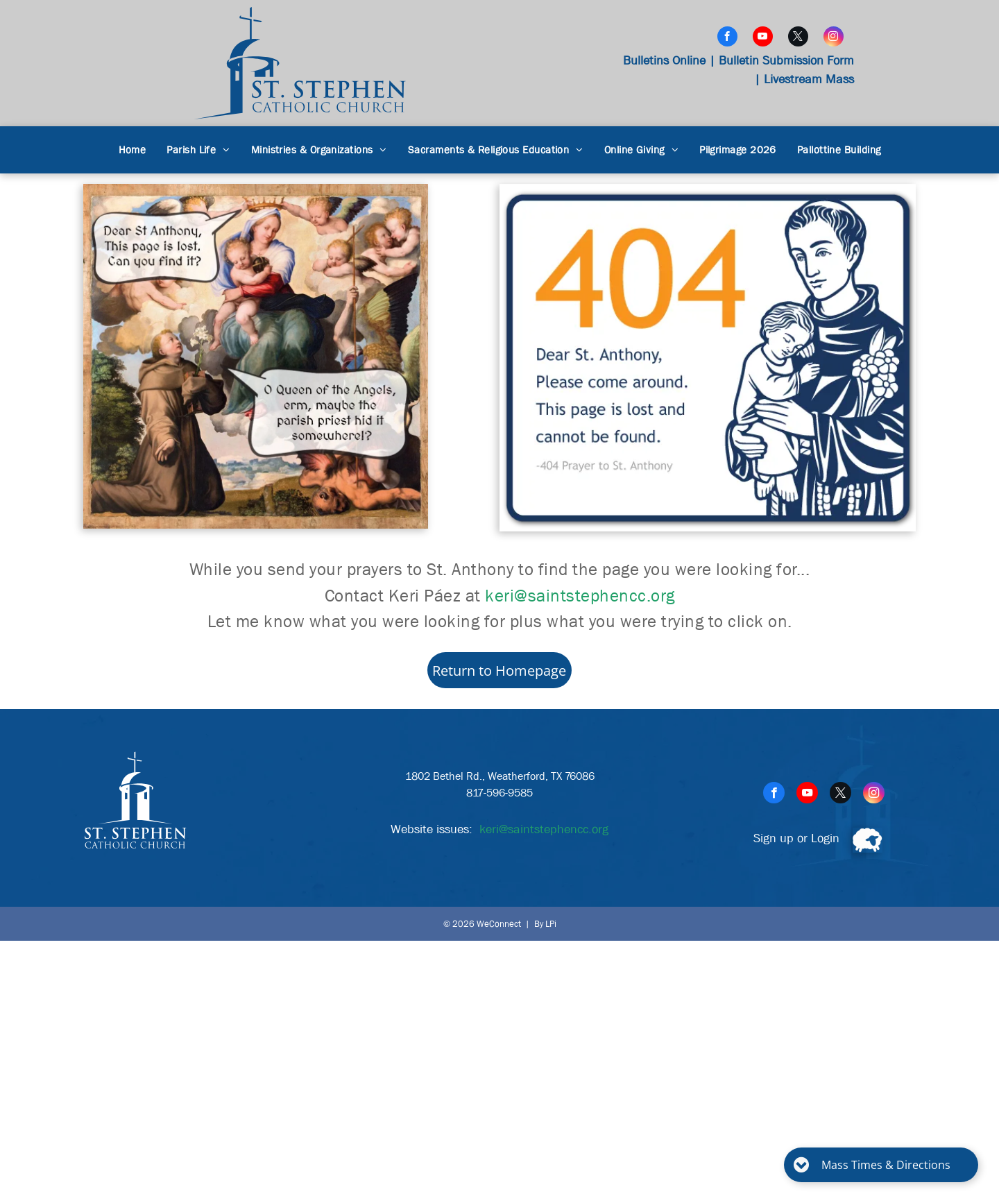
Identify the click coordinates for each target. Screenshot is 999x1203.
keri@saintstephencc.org (580, 596)
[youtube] (763, 38)
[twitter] (798, 38)
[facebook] (727, 38)
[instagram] (833, 38)
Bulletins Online (664, 61)
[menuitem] (132, 150)
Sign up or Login (796, 838)
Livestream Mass (809, 79)
